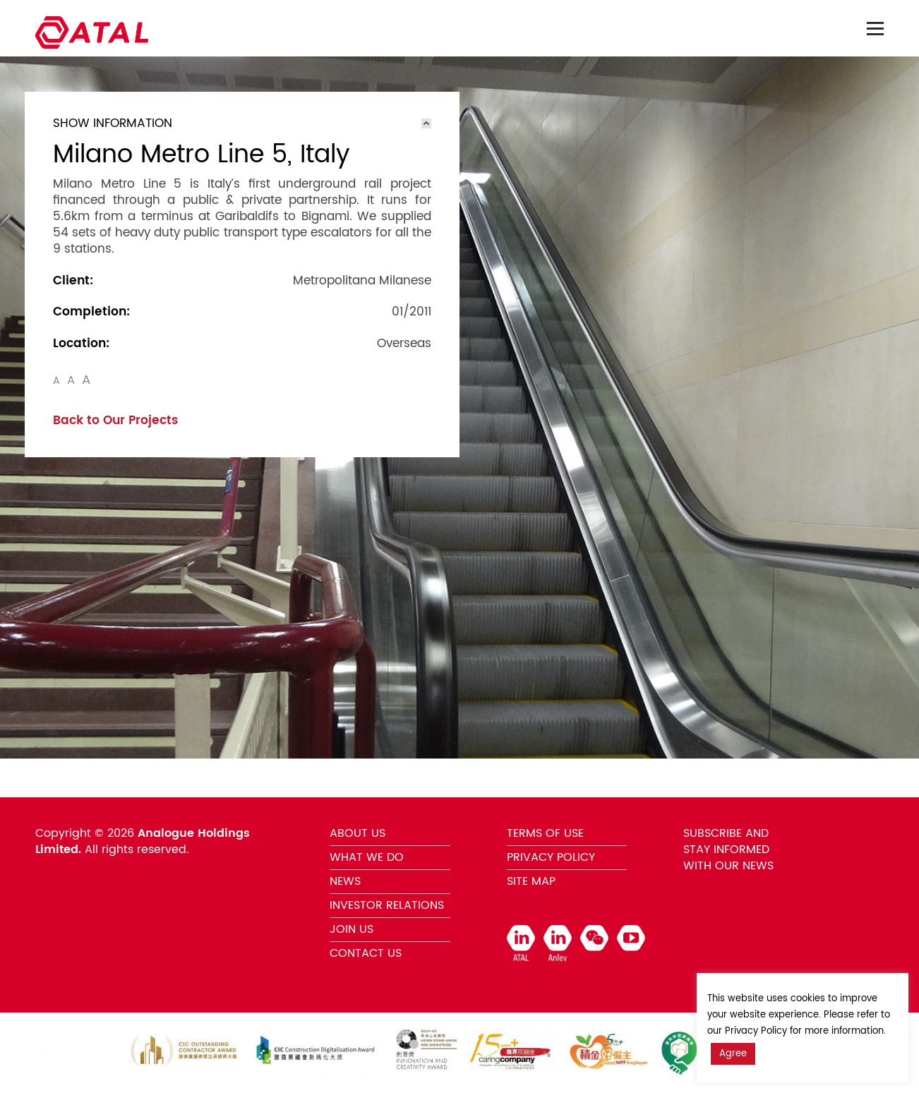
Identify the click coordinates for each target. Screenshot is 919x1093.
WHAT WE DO (367, 857)
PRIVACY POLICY (551, 857)
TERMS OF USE (545, 833)
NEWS (345, 881)
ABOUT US (357, 833)
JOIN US (351, 929)
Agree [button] (733, 1053)
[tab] (242, 123)
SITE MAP (531, 881)
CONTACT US (366, 953)
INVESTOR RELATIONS (387, 905)
